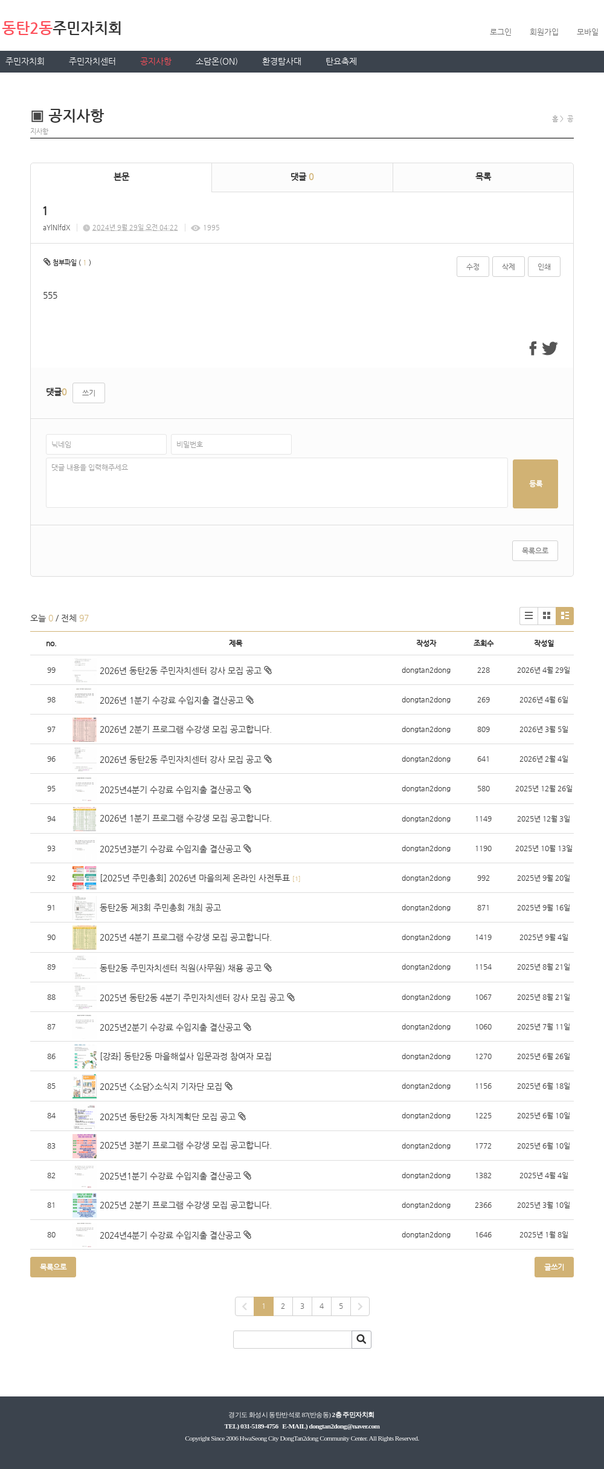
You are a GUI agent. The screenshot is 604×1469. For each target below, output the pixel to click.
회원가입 (544, 31)
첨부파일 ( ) (67, 261)
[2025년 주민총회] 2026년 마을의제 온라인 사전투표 (195, 878)
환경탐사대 (281, 61)
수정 (473, 266)
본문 (121, 176)
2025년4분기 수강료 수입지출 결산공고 (170, 789)
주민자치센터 (92, 61)
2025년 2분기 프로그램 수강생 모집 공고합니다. (186, 1205)
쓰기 (88, 393)
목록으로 (535, 550)
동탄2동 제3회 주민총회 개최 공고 (160, 907)
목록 (483, 176)
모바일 (588, 31)
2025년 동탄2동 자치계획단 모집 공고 (168, 1116)
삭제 (508, 266)
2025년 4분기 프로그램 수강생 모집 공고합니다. (186, 937)
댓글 (302, 176)
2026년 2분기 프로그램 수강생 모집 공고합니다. (186, 729)
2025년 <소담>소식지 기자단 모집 (161, 1086)
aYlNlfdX (56, 228)
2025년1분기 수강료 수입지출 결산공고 (170, 1176)
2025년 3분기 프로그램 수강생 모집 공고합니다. (186, 1145)
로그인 (501, 31)
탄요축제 (341, 61)
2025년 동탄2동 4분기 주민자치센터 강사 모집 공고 (192, 997)
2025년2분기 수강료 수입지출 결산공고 (170, 1027)
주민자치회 (25, 61)
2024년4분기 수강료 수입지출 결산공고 (170, 1235)
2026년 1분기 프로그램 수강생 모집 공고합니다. (186, 818)
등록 (535, 483)
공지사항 (156, 61)
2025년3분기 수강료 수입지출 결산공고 (170, 849)
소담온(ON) (217, 61)
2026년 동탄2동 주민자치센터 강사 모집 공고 (181, 670)
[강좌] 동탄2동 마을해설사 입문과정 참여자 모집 (186, 1056)
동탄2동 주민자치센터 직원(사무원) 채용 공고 (181, 968)
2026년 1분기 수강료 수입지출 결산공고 (171, 700)
